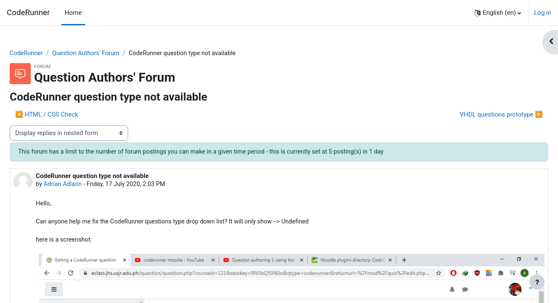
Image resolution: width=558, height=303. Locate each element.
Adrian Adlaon (84, 185)
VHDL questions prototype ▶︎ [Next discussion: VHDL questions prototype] (481, 115)
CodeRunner (28, 12)
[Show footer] (537, 282)
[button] (498, 12)
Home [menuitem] (73, 12)
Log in (542, 12)
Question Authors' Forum (108, 53)
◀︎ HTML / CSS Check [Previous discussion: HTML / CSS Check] (66, 115)
